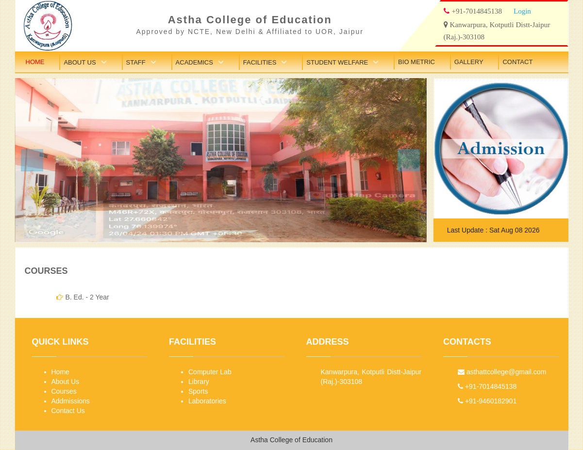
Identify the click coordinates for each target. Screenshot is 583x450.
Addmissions (70, 401)
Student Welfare (337, 62)
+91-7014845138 (487, 386)
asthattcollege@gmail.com (502, 372)
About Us (80, 62)
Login (522, 11)
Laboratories (207, 401)
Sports (198, 391)
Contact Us (68, 411)
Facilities (260, 62)
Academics (194, 62)
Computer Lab (210, 372)
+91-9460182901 (487, 401)
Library (198, 381)
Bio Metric (416, 62)
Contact (517, 62)
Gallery (468, 62)
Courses (64, 391)
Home (35, 62)
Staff (136, 62)
